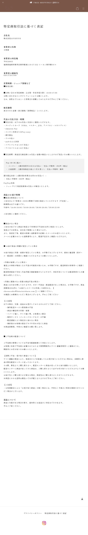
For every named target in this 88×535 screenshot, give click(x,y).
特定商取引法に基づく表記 (56, 515)
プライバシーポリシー (33, 515)
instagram (44, 525)
